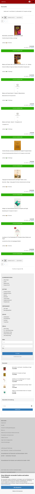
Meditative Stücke (6, 293)
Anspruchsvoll (6, 285)
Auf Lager (5, 308)
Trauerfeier (5, 322)
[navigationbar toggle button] (33, 2)
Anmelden (17, 409)
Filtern (17, 353)
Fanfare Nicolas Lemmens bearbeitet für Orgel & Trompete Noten (16, 150)
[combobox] (11, 17)
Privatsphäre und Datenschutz (7, 435)
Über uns (3, 430)
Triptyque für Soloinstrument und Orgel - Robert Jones (14, 179)
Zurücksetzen (17, 356)
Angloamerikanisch (7, 300)
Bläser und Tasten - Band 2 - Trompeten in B (12, 122)
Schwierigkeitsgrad (7, 277)
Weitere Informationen (17, 491)
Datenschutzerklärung (5, 484)
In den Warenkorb (17, 50)
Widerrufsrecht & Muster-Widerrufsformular (10, 432)
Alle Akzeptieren (17, 487)
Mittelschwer (5, 283)
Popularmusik (5, 301)
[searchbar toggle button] (26, 2)
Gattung (4, 289)
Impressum (3, 422)
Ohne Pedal (5, 279)
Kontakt (2, 425)
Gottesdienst (5, 316)
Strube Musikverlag (7, 333)
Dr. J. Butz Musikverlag (7, 330)
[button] (2, 17)
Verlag (4, 326)
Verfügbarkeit (6, 306)
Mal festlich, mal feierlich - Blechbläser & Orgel (12, 35)
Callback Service (4, 437)
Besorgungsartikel (6, 310)
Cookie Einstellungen (5, 442)
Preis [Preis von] (3, 339)
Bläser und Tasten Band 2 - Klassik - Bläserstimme (13, 93)
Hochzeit (4, 320)
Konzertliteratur (6, 318)
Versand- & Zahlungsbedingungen (8, 427)
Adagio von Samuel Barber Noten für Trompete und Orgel (15, 208)
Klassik (4, 295)
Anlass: (4, 314)
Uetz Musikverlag (6, 335)
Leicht (4, 281)
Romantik (5, 296)
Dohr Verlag (5, 328)
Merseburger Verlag (7, 332)
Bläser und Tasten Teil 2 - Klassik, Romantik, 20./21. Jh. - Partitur (16, 64)
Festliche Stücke (6, 291)
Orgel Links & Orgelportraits (6, 440)
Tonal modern (5, 298)
